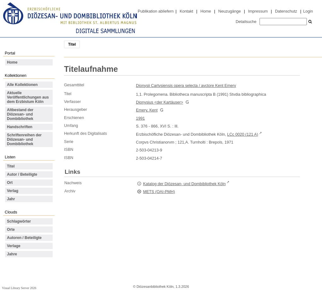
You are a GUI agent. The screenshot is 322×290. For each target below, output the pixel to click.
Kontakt (186, 11)
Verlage (13, 246)
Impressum (258, 11)
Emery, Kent (147, 110)
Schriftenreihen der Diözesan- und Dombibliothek (24, 139)
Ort (10, 182)
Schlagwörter (19, 221)
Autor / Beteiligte (22, 174)
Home (205, 11)
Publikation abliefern (156, 11)
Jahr (11, 199)
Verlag (12, 191)
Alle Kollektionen (22, 84)
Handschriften (19, 127)
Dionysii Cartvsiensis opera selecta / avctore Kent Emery (186, 85)
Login (308, 11)
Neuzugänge (229, 11)
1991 (140, 118)
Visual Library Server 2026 (19, 288)
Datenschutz (286, 11)
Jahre (12, 254)
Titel (11, 166)
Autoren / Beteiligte (24, 238)
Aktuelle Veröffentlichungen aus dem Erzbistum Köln (28, 97)
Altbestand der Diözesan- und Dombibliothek (20, 114)
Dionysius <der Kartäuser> (159, 102)
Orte (11, 229)
